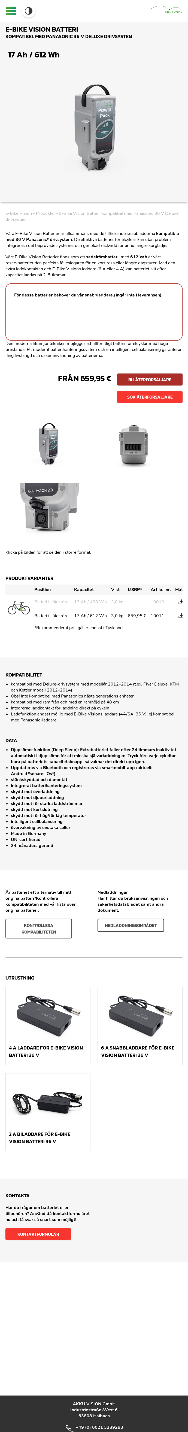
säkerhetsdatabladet (119, 904)
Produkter (45, 213)
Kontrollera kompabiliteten (39, 928)
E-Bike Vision (18, 213)
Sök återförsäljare (150, 397)
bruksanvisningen (142, 898)
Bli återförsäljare (149, 379)
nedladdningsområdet (131, 925)
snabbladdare (99, 295)
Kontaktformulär (38, 1234)
